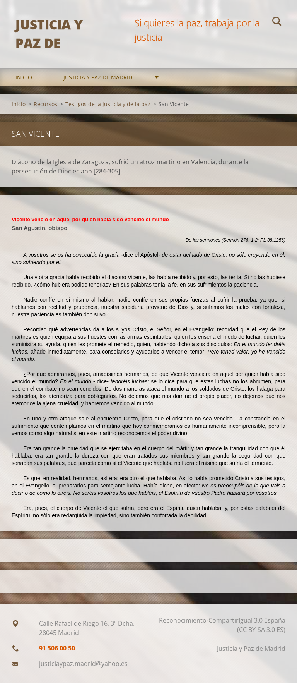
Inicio (23, 77)
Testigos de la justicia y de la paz (107, 104)
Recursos (45, 104)
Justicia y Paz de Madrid (97, 77)
